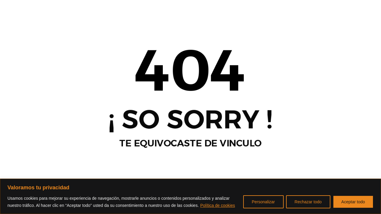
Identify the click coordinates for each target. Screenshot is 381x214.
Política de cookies (217, 205)
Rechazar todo (308, 201)
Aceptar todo (353, 201)
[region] (190, 196)
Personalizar (263, 201)
